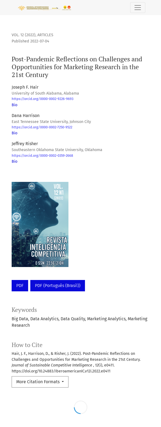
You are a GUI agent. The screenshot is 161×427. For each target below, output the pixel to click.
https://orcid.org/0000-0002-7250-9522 (42, 127)
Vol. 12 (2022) (23, 35)
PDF (20, 285)
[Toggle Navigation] (137, 7)
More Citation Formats (38, 381)
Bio (14, 105)
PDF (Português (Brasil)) (57, 285)
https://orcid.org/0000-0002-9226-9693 (42, 99)
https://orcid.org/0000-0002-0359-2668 (42, 156)
